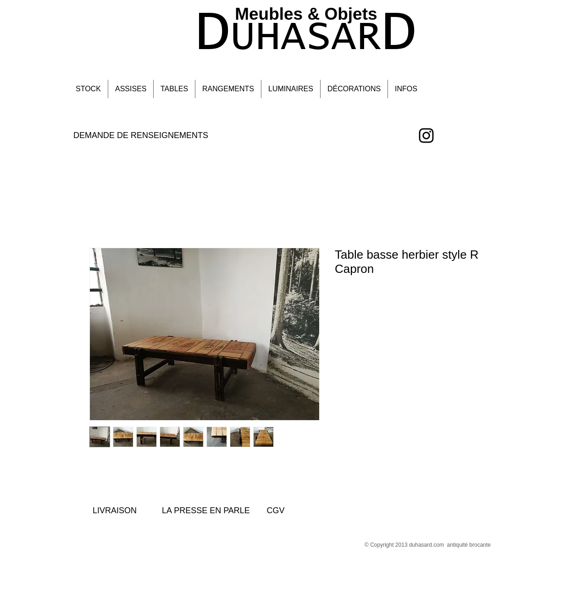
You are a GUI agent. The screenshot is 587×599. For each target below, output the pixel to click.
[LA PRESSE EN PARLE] (206, 511)
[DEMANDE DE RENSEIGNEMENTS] (140, 135)
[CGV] (275, 510)
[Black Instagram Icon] (426, 135)
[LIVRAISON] (114, 511)
